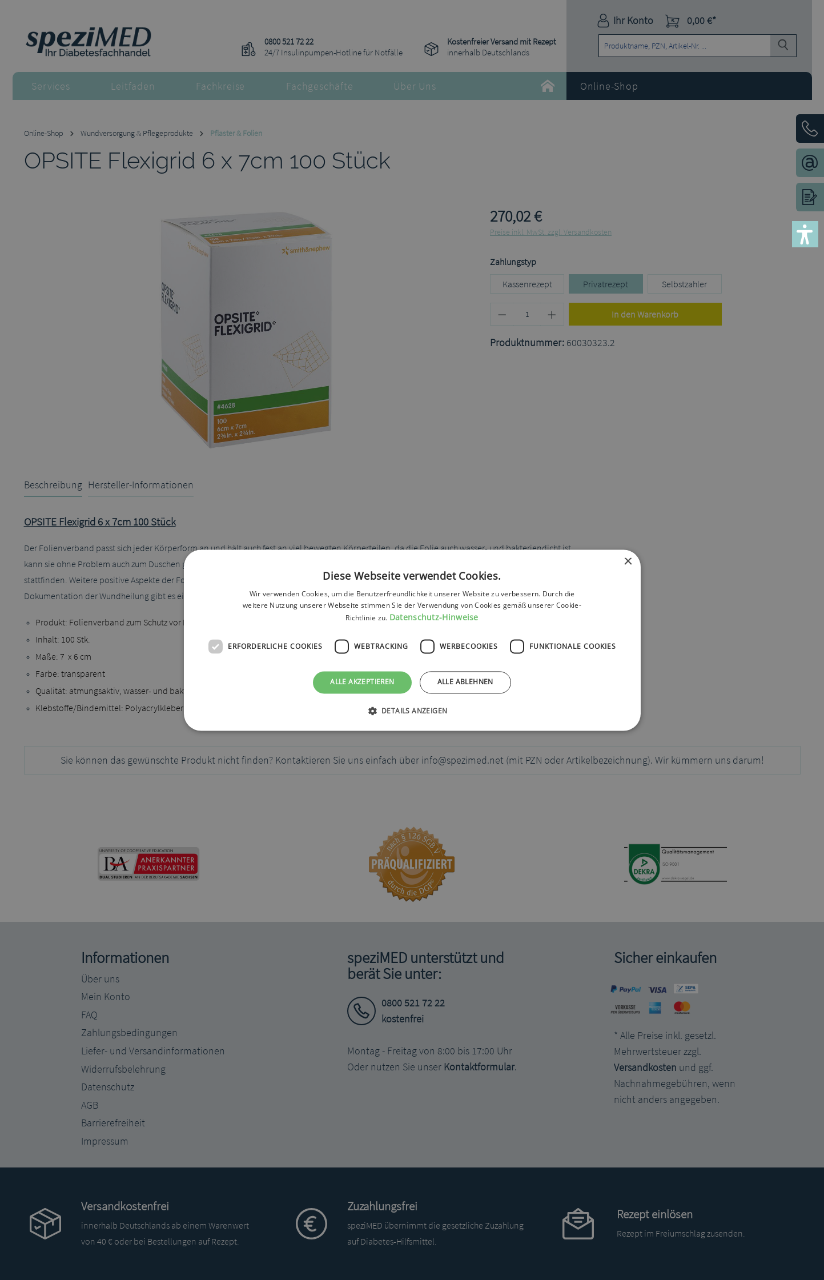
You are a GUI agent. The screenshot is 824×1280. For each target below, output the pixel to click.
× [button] (628, 561)
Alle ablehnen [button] (465, 682)
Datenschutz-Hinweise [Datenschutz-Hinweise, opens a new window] (434, 617)
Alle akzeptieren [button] (362, 682)
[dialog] (412, 640)
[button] (805, 234)
